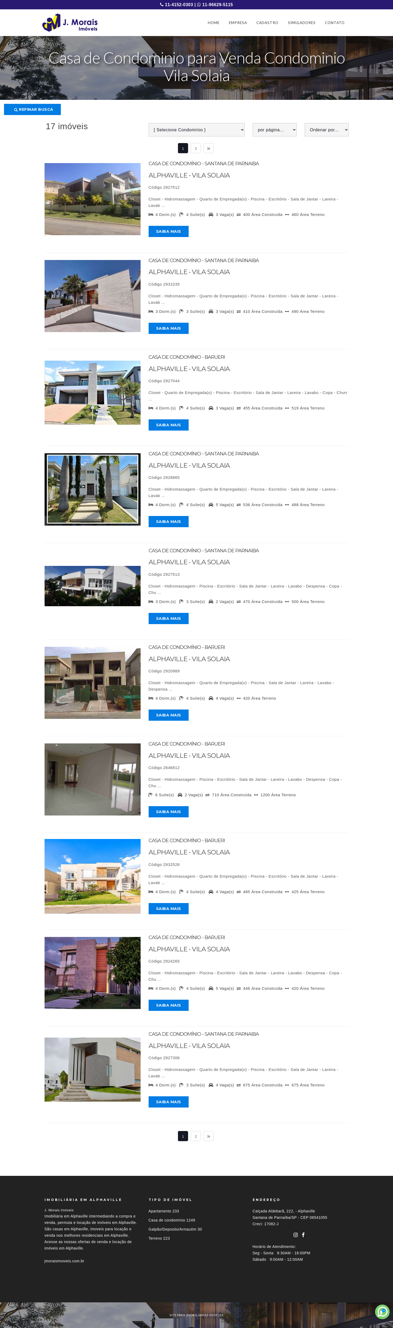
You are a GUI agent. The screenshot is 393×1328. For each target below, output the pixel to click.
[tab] (197, 1292)
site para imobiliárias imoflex (196, 1315)
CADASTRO (267, 23)
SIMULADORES (302, 23)
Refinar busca (33, 109)
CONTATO (335, 23)
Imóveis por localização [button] (66, 1292)
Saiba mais (168, 231)
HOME (214, 23)
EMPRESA (238, 23)
